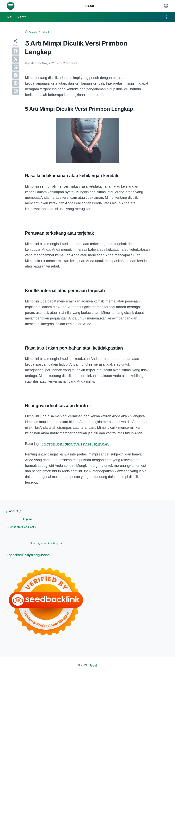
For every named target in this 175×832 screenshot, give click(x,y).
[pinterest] (15, 83)
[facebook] (15, 51)
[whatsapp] (15, 67)
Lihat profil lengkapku (25, 527)
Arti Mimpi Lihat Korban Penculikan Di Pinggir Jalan (81, 444)
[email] (15, 91)
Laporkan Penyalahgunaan (34, 555)
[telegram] (15, 75)
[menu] (10, 6)
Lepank (88, 6)
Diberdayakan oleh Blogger (46, 544)
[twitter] (15, 59)
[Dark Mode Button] (166, 6)
